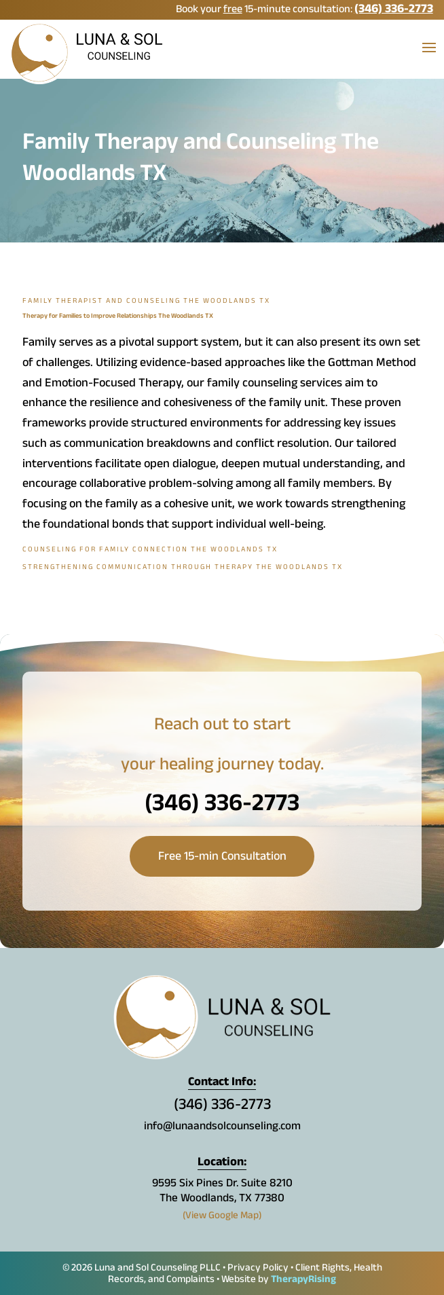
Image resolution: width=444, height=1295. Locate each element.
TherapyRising (303, 1280)
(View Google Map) (222, 1216)
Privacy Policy (258, 1268)
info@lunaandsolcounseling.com (222, 1127)
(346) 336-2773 (393, 10)
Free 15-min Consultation (222, 857)
